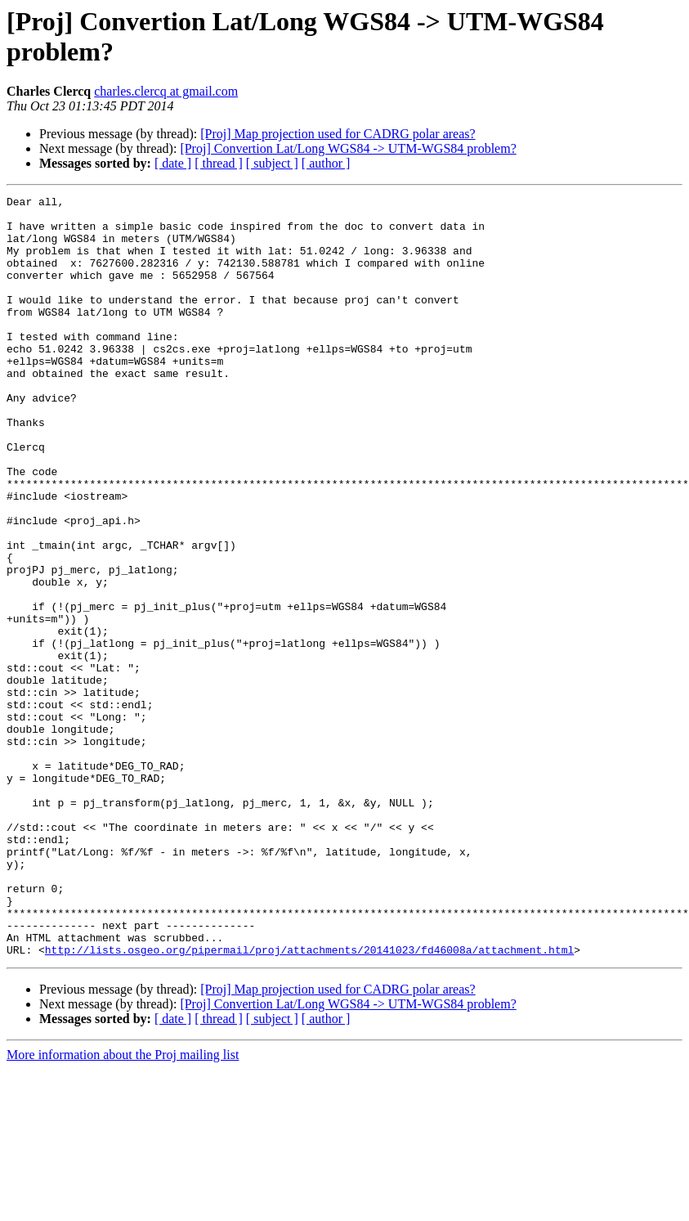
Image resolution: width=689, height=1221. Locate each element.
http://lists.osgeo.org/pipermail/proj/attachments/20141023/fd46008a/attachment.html (309, 1101)
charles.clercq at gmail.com (166, 91)
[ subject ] (272, 163)
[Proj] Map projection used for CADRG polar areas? (337, 134)
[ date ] (172, 163)
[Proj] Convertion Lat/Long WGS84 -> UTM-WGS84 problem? (348, 148)
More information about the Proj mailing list (123, 1207)
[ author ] (326, 163)
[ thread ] (219, 163)
